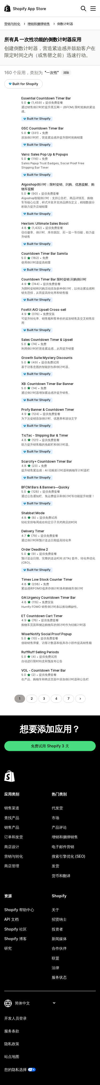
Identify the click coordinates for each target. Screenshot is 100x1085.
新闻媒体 (59, 938)
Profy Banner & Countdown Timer (47, 410)
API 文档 (11, 919)
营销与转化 (13, 856)
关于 (55, 909)
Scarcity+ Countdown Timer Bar (46, 461)
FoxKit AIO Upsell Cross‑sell (43, 310)
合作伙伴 (59, 948)
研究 (8, 948)
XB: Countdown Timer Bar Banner (47, 384)
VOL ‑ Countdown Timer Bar (43, 670)
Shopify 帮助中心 (19, 909)
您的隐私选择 (15, 1069)
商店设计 (11, 846)
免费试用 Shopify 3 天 (50, 746)
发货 (55, 866)
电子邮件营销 (63, 846)
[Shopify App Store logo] (25, 8)
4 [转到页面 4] (56, 699)
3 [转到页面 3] (44, 699)
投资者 (57, 929)
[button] (50, 109)
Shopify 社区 (15, 929)
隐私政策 (11, 1043)
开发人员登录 (15, 1018)
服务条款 (11, 1031)
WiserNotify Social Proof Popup (46, 634)
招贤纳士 (59, 919)
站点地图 (11, 1056)
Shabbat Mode (33, 513)
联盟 (55, 958)
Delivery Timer (32, 531)
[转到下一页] (80, 699)
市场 (55, 817)
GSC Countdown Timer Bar (42, 128)
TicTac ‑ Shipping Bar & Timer (44, 435)
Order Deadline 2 (34, 549)
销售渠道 (11, 808)
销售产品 (11, 827)
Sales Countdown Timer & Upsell (47, 340)
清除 (66, 72)
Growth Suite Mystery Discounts (47, 358)
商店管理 (11, 866)
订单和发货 (13, 837)
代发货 (57, 808)
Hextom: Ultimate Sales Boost (45, 223)
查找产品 (11, 817)
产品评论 (59, 827)
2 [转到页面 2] (32, 699)
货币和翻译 (61, 875)
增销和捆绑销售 (65, 837)
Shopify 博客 (15, 938)
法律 (55, 967)
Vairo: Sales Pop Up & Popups (44, 154)
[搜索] (83, 8)
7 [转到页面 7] (68, 699)
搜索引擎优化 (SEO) (68, 856)
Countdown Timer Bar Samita (44, 253)
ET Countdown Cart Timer (42, 616)
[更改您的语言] (35, 1003)
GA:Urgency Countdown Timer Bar (48, 598)
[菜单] (93, 8)
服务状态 (59, 977)
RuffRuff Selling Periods (40, 652)
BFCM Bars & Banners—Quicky (45, 487)
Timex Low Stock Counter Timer (47, 579)
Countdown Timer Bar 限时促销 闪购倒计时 (53, 279)
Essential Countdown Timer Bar (46, 98)
